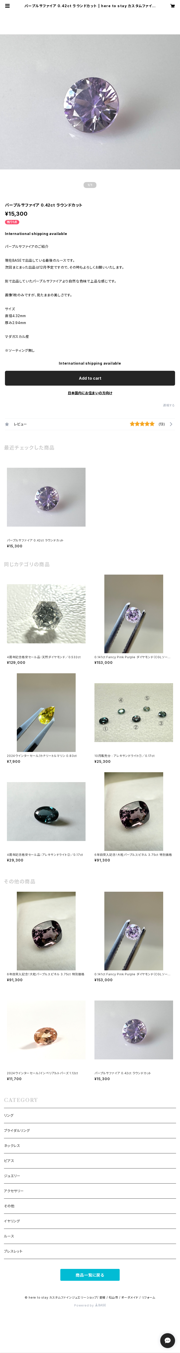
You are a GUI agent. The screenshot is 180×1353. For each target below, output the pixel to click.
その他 (9, 1206)
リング (8, 1115)
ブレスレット (13, 1251)
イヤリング (12, 1221)
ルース (9, 1236)
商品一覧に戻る (90, 1275)
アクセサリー (14, 1191)
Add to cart (90, 378)
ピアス (9, 1161)
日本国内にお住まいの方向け (90, 393)
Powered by (90, 1305)
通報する (169, 405)
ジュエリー (12, 1176)
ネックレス (12, 1145)
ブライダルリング (17, 1130)
